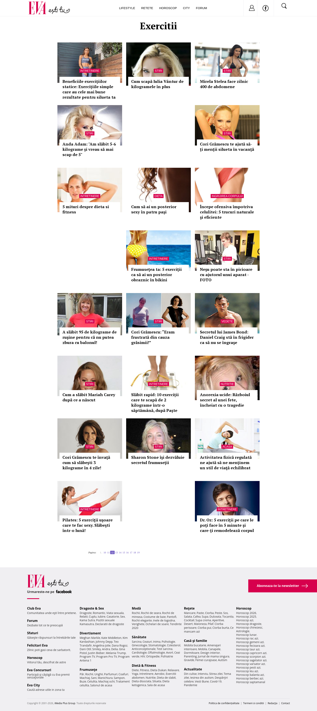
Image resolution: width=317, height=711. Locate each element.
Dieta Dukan (158, 670)
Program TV (87, 656)
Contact (285, 703)
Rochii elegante (142, 620)
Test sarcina (164, 649)
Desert (188, 624)
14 (120, 552)
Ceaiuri (147, 641)
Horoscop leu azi (247, 671)
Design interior (210, 653)
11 (108, 552)
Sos (225, 613)
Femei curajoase (206, 660)
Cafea (197, 616)
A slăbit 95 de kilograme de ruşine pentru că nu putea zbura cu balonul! (89, 337)
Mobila (202, 649)
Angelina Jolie (102, 645)
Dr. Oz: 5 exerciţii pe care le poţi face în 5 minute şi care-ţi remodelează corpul (227, 525)
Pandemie (190, 685)
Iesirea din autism (202, 677)
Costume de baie (155, 617)
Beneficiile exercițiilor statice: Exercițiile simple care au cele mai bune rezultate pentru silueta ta (89, 89)
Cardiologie (139, 652)
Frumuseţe (88, 669)
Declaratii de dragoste (109, 624)
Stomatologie (157, 645)
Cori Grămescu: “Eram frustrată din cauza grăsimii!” (153, 337)
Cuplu (93, 616)
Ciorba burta (220, 628)
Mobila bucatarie (195, 645)
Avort (169, 652)
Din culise (190, 674)
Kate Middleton (111, 638)
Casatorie (113, 616)
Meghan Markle (90, 638)
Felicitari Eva (37, 645)
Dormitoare (191, 653)
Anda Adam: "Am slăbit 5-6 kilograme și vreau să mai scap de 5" (89, 149)
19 (138, 552)
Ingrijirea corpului (227, 196)
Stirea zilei (215, 674)
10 (105, 552)
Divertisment (90, 633)
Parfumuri (110, 674)
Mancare (189, 613)
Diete (135, 670)
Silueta (156, 681)
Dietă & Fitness (144, 665)
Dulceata (215, 616)
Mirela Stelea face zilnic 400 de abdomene (224, 84)
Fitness (144, 670)
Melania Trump (116, 653)
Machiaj (85, 678)
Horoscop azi (244, 620)
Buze (83, 681)
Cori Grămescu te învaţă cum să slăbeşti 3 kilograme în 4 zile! (86, 462)
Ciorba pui (204, 628)
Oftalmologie (156, 652)
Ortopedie (153, 656)
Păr (82, 674)
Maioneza (200, 624)
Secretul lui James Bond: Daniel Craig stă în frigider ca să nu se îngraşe (227, 337)
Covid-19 (216, 681)
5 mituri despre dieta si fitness (85, 209)
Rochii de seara (151, 613)
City (186, 8)
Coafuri (123, 674)
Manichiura (105, 678)
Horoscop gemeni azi (250, 642)
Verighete (138, 624)
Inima (157, 641)
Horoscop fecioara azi (250, 646)
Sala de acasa (156, 685)
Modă (136, 608)
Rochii (89, 674)
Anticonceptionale (144, 649)
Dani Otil (85, 649)
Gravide (189, 660)
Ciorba (209, 613)
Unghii (98, 674)
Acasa (227, 446)
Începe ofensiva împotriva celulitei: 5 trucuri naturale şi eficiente (227, 212)
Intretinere (89, 70)
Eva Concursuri (39, 670)
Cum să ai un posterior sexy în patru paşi (153, 209)
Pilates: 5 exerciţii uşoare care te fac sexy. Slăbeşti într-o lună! (87, 525)
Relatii (84, 616)
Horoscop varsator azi (250, 664)
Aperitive (218, 620)
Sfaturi (32, 633)
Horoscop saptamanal (250, 682)
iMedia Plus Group (64, 703)
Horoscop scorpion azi (250, 656)
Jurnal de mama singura (213, 656)
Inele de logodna (164, 620)
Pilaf (210, 624)
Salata (188, 616)
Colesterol (173, 645)
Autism (222, 660)
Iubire (101, 616)
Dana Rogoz (120, 645)
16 (127, 552)
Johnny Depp (104, 641)
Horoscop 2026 (246, 613)
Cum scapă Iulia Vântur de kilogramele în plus (157, 84)
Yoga (135, 674)
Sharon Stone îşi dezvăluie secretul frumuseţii (157, 460)
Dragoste (86, 613)
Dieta (158, 196)
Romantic (99, 613)
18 (134, 552)
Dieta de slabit (166, 677)
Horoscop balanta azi (250, 675)
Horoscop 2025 (246, 616)
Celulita (92, 681)
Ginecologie (139, 645)
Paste (200, 613)
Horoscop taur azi (247, 649)
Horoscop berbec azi (249, 678)
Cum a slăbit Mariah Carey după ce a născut (88, 397)
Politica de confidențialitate (224, 703)
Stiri (158, 70)
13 (116, 552)
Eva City (33, 685)
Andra (106, 649)
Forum (201, 8)
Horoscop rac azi (247, 638)
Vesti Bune (202, 681)
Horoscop (168, 8)
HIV (143, 656)
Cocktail (189, 620)
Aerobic (160, 674)
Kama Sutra (87, 620)
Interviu (203, 674)
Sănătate (139, 637)
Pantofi (171, 617)
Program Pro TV (106, 656)
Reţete (189, 608)
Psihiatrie (167, 656)
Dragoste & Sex (92, 608)
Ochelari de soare (157, 624)
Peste (218, 613)
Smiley (96, 649)
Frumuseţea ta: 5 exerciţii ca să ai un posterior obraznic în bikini (156, 275)
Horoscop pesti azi (248, 667)
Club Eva (34, 608)
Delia (114, 649)
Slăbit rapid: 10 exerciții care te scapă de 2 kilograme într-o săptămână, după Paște (155, 402)
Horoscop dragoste (248, 624)
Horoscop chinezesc (249, 627)
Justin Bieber (96, 653)
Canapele (214, 649)
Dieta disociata (141, 681)
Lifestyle (127, 8)
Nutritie (227, 384)
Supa (205, 616)
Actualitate (193, 669)
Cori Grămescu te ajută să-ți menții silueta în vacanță (227, 146)
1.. (101, 552)
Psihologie (168, 641)
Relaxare (173, 670)
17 (131, 552)
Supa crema (203, 620)
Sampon (119, 678)
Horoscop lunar (246, 635)
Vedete (227, 321)
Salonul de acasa (101, 685)
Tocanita (228, 616)
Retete (147, 8)
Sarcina (137, 641)
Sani (94, 678)
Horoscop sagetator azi (251, 660)
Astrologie (242, 631)
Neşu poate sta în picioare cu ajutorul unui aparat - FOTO (226, 275)
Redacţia (272, 703)
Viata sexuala (115, 613)
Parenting (190, 656)
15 (124, 552)
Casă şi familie (195, 640)
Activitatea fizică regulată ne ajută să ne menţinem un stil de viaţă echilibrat (226, 462)
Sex (122, 616)
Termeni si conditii (253, 703)
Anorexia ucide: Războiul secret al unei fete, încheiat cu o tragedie (225, 400)
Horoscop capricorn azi (251, 653)
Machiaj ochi (106, 681)
